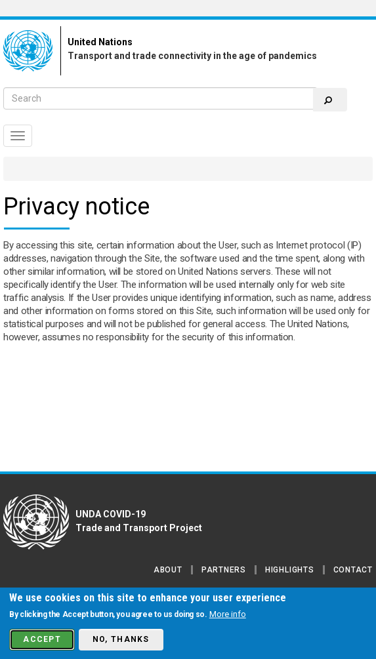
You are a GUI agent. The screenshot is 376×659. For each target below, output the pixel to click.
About (168, 569)
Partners (223, 569)
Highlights (289, 569)
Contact (353, 569)
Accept (42, 639)
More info (227, 614)
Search (328, 100)
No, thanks (121, 639)
